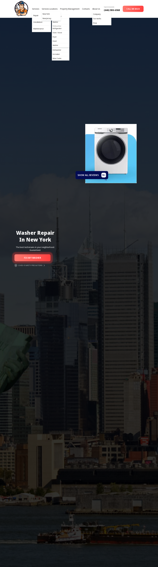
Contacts (86, 9)
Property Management (70, 9)
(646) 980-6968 (112, 10)
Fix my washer (32, 257)
